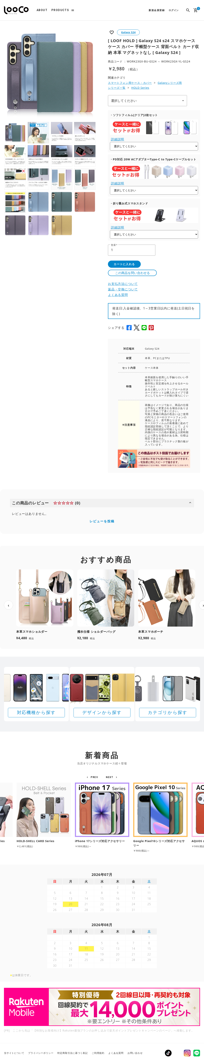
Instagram (187, 1053)
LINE (196, 1053)
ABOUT (42, 10)
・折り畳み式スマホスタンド (129, 203)
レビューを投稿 (102, 521)
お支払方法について (123, 284)
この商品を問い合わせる (132, 273)
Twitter (177, 1053)
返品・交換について (123, 289)
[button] (93, 777)
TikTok (168, 1053)
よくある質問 (118, 295)
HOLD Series (140, 88)
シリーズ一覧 (117, 88)
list (72, 10)
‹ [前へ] (8, 605)
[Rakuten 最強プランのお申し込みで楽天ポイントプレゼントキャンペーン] (102, 1007)
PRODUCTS (60, 10)
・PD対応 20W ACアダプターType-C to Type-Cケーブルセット (153, 159)
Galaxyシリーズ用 (170, 83)
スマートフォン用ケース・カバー (130, 83)
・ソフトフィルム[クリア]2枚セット (134, 115)
